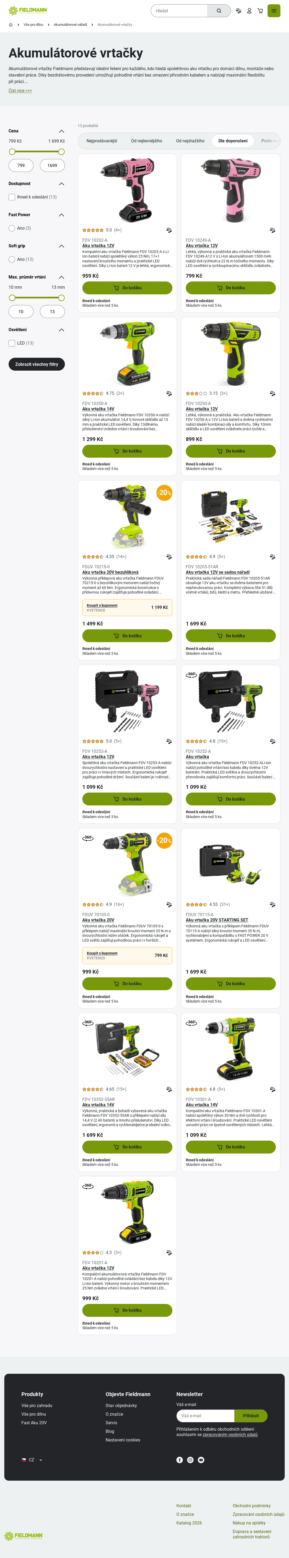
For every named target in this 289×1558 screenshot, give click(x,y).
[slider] (12, 152)
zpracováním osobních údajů (230, 1434)
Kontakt (183, 1505)
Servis (111, 1422)
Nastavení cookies (123, 1440)
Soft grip (37, 246)
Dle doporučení (232, 140)
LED (25, 343)
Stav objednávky (121, 1405)
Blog (110, 1431)
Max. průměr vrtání (37, 277)
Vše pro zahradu (36, 1405)
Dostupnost (37, 183)
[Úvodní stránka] (11, 25)
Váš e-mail (186, 1404)
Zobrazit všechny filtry (36, 364)
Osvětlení (37, 330)
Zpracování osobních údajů (258, 1514)
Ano (24, 228)
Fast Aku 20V (34, 1422)
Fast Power (37, 215)
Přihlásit (251, 1415)
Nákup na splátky (249, 1523)
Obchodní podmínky (252, 1505)
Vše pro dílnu (33, 25)
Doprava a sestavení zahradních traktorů (252, 1534)
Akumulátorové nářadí (70, 25)
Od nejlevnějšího (146, 140)
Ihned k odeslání (37, 197)
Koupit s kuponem (102, 605)
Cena (37, 131)
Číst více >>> (20, 90)
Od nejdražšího (190, 140)
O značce (114, 1414)
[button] (127, 287)
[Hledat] (219, 11)
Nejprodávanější (102, 140)
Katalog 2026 (189, 1523)
